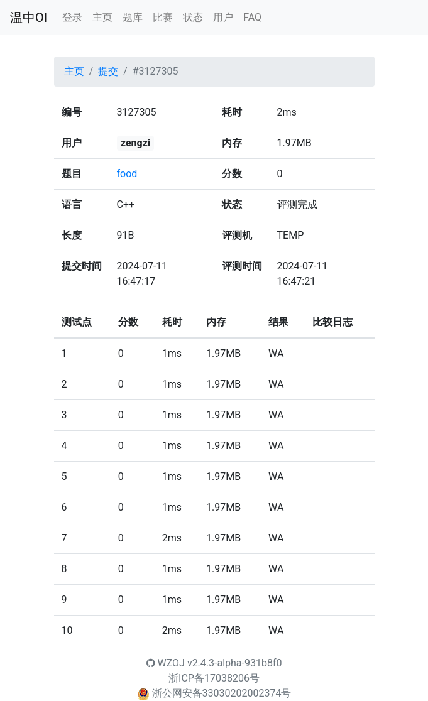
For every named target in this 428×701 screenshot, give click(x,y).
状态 (193, 17)
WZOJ (165, 663)
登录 (72, 17)
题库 (133, 17)
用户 (223, 17)
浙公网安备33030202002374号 (222, 693)
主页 (102, 17)
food (127, 174)
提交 (108, 71)
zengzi (135, 143)
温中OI (28, 17)
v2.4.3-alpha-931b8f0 (234, 663)
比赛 (163, 17)
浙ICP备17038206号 (214, 678)
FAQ (252, 17)
